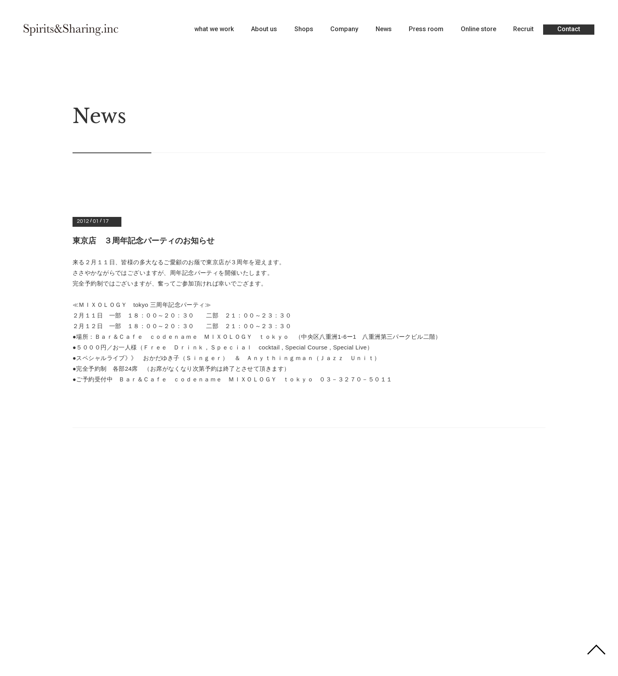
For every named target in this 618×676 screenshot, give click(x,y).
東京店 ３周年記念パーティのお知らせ (143, 240)
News (384, 29)
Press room (426, 29)
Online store (478, 29)
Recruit (523, 29)
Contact (568, 29)
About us (264, 29)
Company (344, 29)
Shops (303, 29)
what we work (214, 29)
